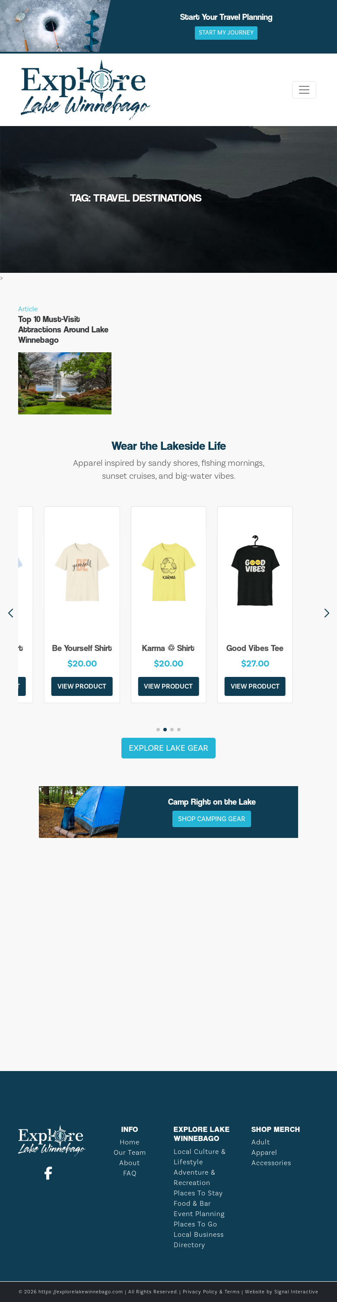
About (129, 1163)
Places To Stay (198, 1193)
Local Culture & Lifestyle (200, 1156)
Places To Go (195, 1224)
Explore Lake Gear (168, 748)
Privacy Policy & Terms (211, 1292)
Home (130, 1142)
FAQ (130, 1173)
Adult (260, 1142)
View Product (81, 686)
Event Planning (199, 1214)
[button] (326, 613)
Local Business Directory (199, 1239)
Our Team (130, 1152)
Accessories (271, 1163)
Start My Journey (226, 33)
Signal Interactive (296, 1292)
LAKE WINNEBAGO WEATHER (168, 1018)
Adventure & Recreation (195, 1177)
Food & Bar (192, 1203)
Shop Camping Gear (211, 819)
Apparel (264, 1152)
